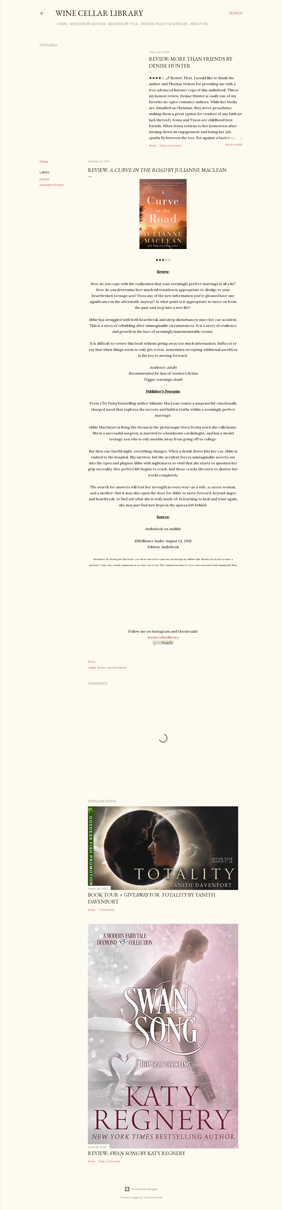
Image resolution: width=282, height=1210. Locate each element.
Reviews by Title (121, 24)
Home (60, 24)
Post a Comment (171, 145)
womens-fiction (51, 185)
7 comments (106, 909)
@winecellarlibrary (163, 637)
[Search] (236, 13)
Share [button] (152, 145)
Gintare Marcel (152, 1197)
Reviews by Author (86, 24)
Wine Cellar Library (99, 13)
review (44, 179)
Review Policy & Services (162, 24)
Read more (234, 144)
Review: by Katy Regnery (136, 1153)
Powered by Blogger (141, 1189)
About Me (197, 24)
